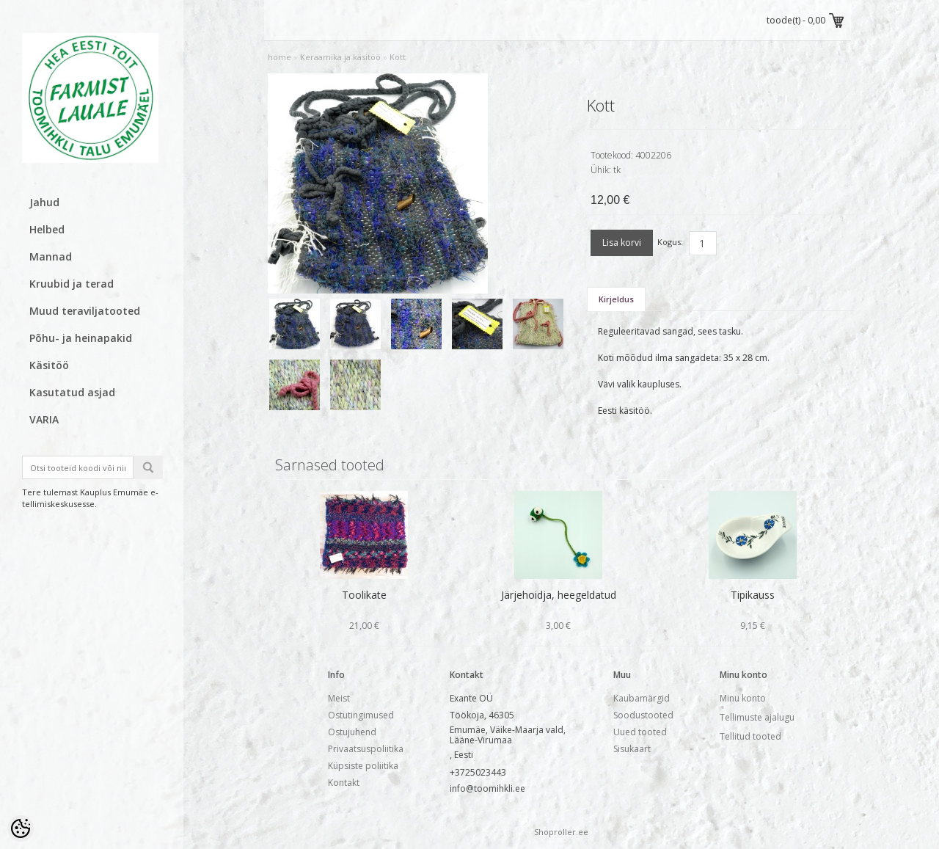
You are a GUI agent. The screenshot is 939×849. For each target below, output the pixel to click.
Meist (339, 698)
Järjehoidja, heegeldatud (558, 595)
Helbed (47, 229)
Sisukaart (632, 749)
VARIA (44, 419)
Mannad (50, 256)
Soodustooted (643, 715)
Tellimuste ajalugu (757, 717)
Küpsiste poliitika (363, 765)
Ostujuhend (352, 732)
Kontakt (343, 782)
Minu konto (743, 698)
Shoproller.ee (561, 831)
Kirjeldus (616, 299)
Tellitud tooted (750, 736)
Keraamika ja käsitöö (340, 56)
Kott (398, 56)
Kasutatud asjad (72, 392)
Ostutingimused (361, 715)
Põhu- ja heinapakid (80, 338)
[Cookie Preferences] (20, 828)
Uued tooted (640, 732)
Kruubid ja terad (71, 284)
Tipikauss (753, 595)
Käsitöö (49, 365)
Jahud (44, 202)
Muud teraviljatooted (84, 311)
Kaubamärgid (641, 698)
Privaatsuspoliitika (365, 749)
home (279, 56)
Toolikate (364, 595)
